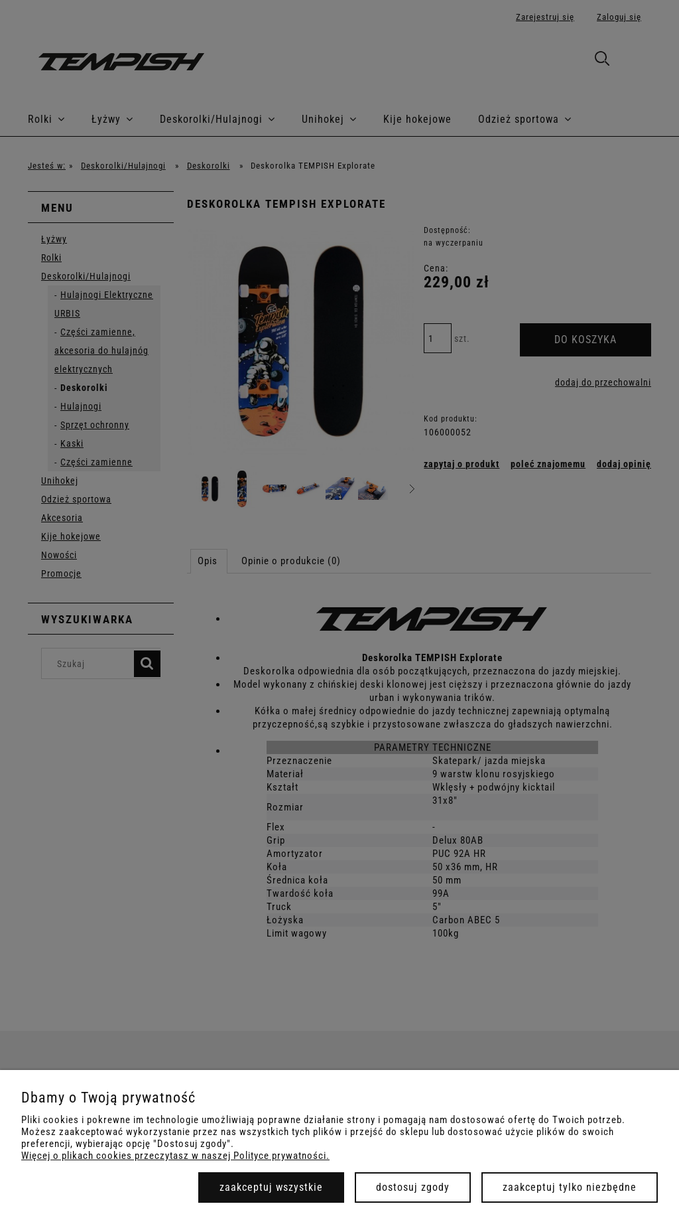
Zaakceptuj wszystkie (271, 1187)
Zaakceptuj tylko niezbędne (570, 1187)
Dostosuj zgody (413, 1187)
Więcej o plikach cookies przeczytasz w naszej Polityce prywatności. (175, 1156)
